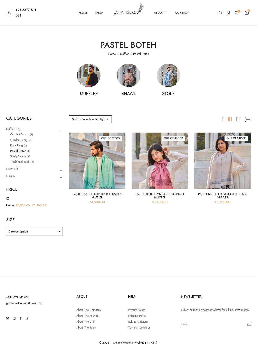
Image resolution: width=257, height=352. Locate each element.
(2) (29, 156)
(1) (31, 134)
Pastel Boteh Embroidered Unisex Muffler (97, 195)
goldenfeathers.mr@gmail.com (24, 303)
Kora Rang (16, 145)
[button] (247, 12)
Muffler (124, 54)
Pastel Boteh (18, 151)
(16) (18, 129)
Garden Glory (18, 140)
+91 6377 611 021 (26, 13)
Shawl (128, 94)
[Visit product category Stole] (168, 75)
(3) (29, 140)
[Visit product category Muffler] (89, 75)
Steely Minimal (18, 156)
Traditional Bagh (20, 162)
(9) (14, 176)
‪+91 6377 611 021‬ (17, 297)
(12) (16, 169)
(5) (25, 145)
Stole (168, 94)
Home (112, 54)
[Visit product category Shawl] (128, 75)
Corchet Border (19, 134)
